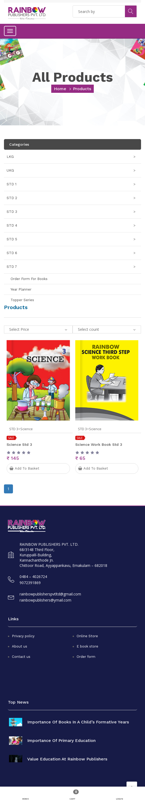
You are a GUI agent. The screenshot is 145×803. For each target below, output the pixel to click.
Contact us (21, 657)
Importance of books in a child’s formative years (78, 722)
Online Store (87, 636)
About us (19, 646)
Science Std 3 (19, 444)
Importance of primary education (61, 740)
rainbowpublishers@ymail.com (45, 600)
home (60, 88)
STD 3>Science (21, 429)
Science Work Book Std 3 (98, 444)
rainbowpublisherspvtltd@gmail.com (50, 593)
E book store (87, 646)
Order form (86, 657)
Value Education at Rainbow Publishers (67, 759)
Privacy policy (23, 636)
